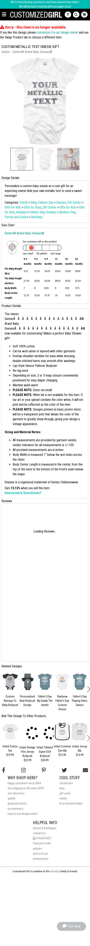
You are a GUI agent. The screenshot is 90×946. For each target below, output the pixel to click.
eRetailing (55, 871)
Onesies (61, 202)
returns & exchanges (44, 828)
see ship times (16, 793)
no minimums (15, 809)
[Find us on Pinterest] (44, 770)
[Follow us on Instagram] (23, 770)
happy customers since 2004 (24, 783)
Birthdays (37, 217)
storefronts (66, 783)
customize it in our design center (57, 32)
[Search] (77, 15)
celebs (63, 798)
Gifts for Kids (13, 207)
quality (11, 798)
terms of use (40, 853)
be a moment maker (70, 803)
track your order (42, 843)
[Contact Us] (69, 15)
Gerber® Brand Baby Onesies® (24, 233)
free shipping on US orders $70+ (26, 788)
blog (61, 788)
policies (37, 848)
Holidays (21, 212)
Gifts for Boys (32, 207)
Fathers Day (45, 202)
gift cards (65, 793)
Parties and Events (16, 217)
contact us (39, 833)
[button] (22, 159)
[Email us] (85, 770)
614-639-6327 (42, 838)
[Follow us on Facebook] (3, 770)
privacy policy (40, 858)
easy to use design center (22, 814)
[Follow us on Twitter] (64, 770)
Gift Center (74, 202)
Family (24, 202)
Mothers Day (67, 212)
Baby (34, 202)
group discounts (17, 803)
